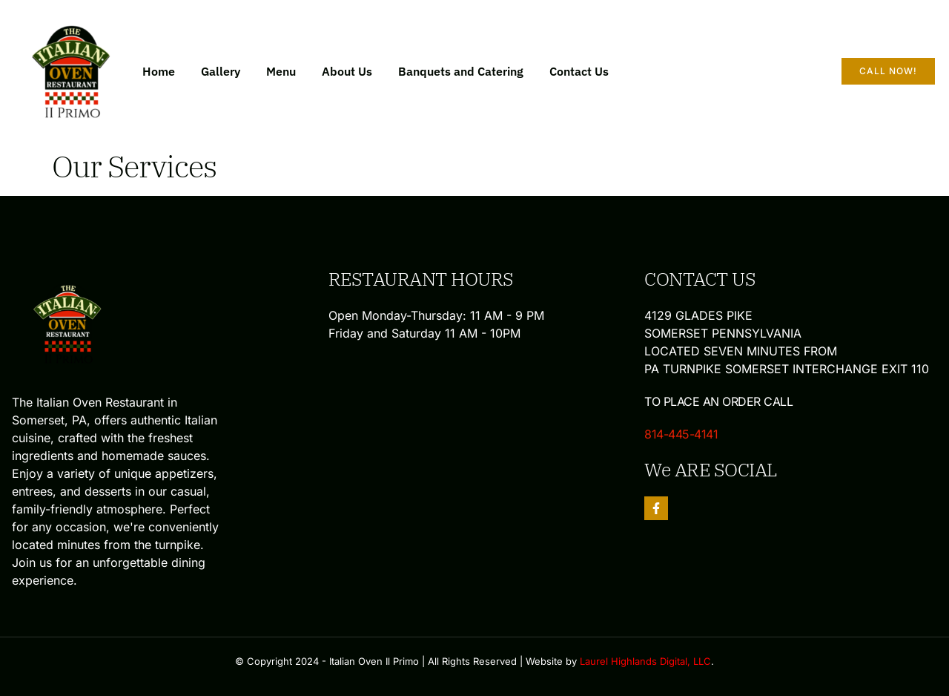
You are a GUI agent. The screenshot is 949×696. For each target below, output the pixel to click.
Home (158, 71)
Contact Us (579, 71)
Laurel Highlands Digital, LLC (645, 661)
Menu (281, 71)
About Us (347, 71)
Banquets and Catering (460, 71)
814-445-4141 (681, 434)
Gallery (220, 71)
